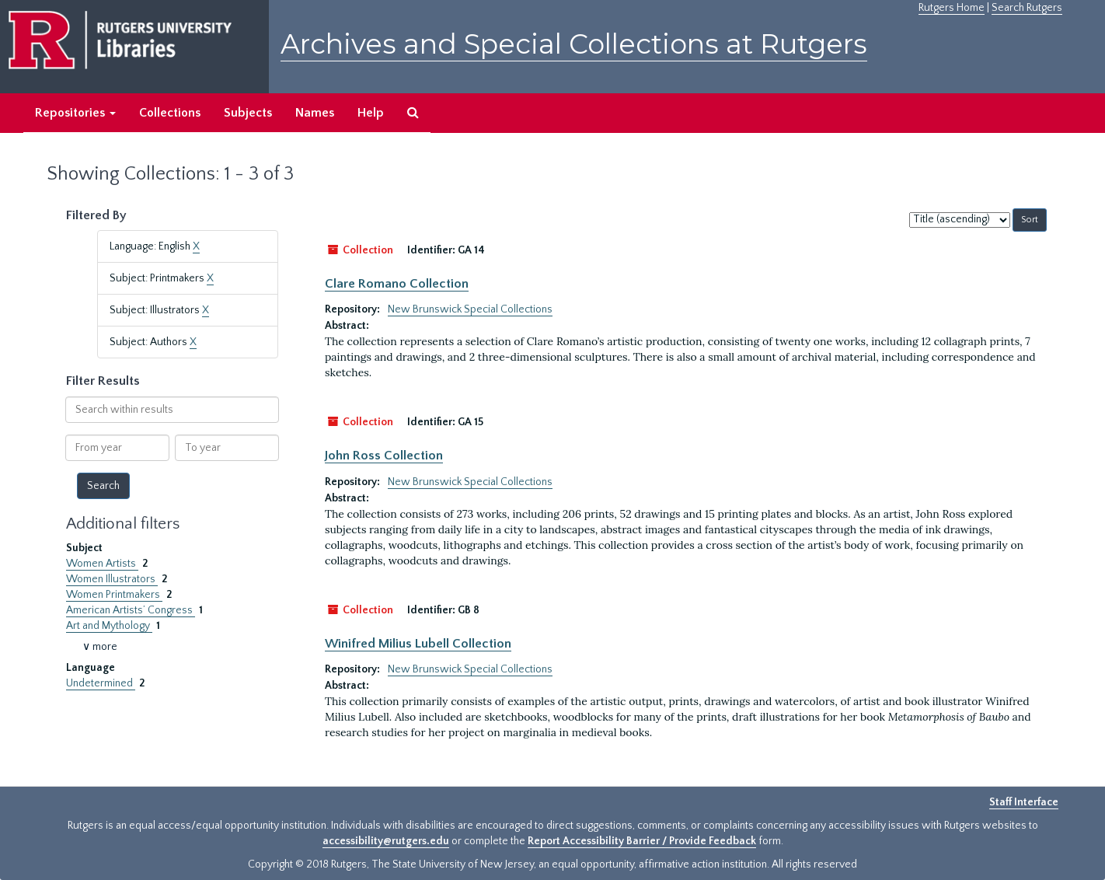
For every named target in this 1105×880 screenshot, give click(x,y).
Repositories (75, 113)
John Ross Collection (384, 456)
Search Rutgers (1027, 8)
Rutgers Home (952, 8)
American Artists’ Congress (130, 610)
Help (370, 113)
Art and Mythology (109, 626)
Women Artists (102, 563)
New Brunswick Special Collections (470, 309)
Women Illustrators (112, 579)
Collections (169, 113)
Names (314, 113)
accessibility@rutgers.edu (385, 841)
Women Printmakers (114, 594)
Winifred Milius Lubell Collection (418, 644)
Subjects (248, 113)
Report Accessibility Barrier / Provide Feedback (642, 841)
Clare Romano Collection (397, 284)
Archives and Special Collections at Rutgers (574, 44)
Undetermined (100, 683)
